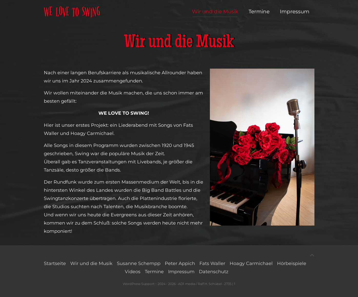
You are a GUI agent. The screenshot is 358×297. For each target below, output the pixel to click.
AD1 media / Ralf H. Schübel (200, 284)
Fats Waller (212, 263)
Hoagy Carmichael (251, 263)
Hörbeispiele (291, 263)
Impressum (181, 271)
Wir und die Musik (91, 263)
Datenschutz (213, 271)
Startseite (55, 263)
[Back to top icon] (312, 255)
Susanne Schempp (138, 263)
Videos (132, 271)
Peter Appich (180, 263)
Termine (154, 271)
